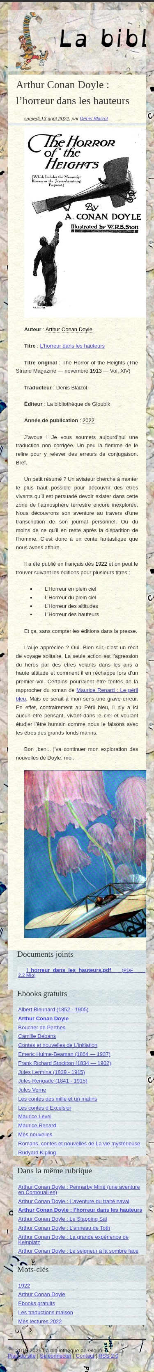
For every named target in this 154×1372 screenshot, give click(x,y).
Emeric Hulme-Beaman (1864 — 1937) (64, 1054)
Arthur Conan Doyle (43, 1018)
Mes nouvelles (35, 1134)
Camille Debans (37, 1036)
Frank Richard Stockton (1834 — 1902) (64, 1063)
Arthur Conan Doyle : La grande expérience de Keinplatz (73, 1239)
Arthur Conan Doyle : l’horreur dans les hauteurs (80, 1210)
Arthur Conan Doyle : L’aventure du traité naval (73, 1201)
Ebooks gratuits (36, 1303)
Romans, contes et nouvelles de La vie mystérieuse (79, 1143)
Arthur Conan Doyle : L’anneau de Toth (64, 1228)
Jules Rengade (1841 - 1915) (52, 1081)
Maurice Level (34, 1116)
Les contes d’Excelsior (44, 1108)
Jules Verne (32, 1090)
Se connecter (55, 1356)
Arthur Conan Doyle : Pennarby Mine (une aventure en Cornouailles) (79, 1189)
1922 (24, 1286)
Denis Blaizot (94, 118)
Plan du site (22, 1356)
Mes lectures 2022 (40, 1321)
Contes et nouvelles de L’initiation (57, 1045)
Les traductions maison (45, 1312)
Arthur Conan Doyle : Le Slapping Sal (62, 1219)
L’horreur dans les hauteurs (72, 346)
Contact (85, 1356)
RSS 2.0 (108, 1356)
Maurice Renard (37, 1125)
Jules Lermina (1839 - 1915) (51, 1072)
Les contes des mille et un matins (57, 1099)
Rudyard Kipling (37, 1152)
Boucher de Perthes (41, 1027)
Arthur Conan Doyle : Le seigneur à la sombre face (78, 1251)
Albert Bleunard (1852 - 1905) (53, 1009)
